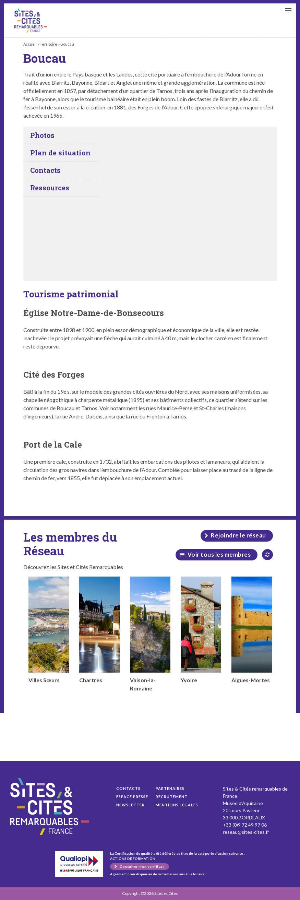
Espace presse (132, 796)
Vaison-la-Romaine (150, 634)
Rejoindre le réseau (238, 535)
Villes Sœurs (48, 630)
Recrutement (172, 796)
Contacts (128, 788)
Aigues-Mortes (251, 630)
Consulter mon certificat (142, 866)
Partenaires (170, 788)
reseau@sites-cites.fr (246, 832)
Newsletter (130, 805)
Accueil (30, 44)
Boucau (30, 21)
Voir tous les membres (219, 554)
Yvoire (201, 630)
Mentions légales (177, 805)
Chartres (99, 630)
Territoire (48, 44)
